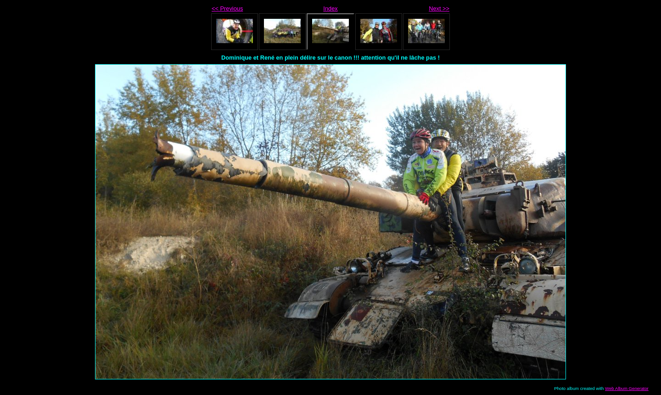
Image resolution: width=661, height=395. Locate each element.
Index (330, 8)
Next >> (439, 8)
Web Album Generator (627, 388)
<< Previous (227, 8)
